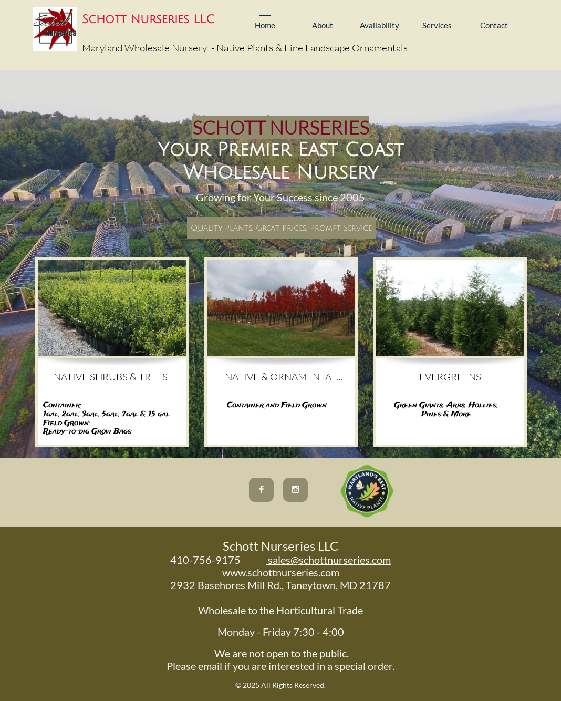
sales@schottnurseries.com (328, 559)
